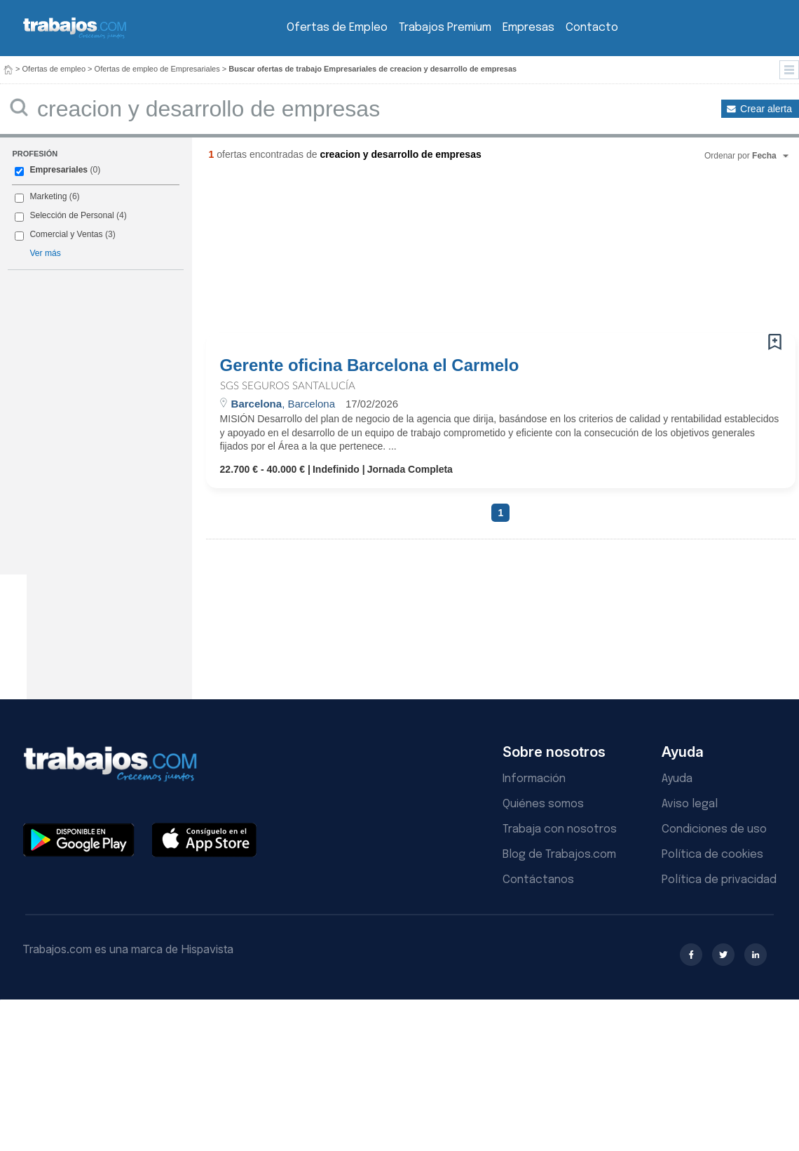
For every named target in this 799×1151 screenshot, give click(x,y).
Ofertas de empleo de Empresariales (157, 69)
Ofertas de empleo (54, 69)
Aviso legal (690, 804)
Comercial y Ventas (65, 234)
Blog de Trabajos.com (559, 855)
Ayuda (677, 779)
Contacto (592, 28)
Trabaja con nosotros (560, 829)
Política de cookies (712, 855)
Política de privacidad (719, 880)
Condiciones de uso (714, 829)
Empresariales (58, 170)
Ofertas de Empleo (337, 28)
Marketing (48, 196)
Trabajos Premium (445, 28)
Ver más (44, 253)
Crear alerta (766, 108)
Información (534, 779)
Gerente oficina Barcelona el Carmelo (369, 365)
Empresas (528, 28)
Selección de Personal (71, 215)
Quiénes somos (543, 804)
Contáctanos (538, 880)
